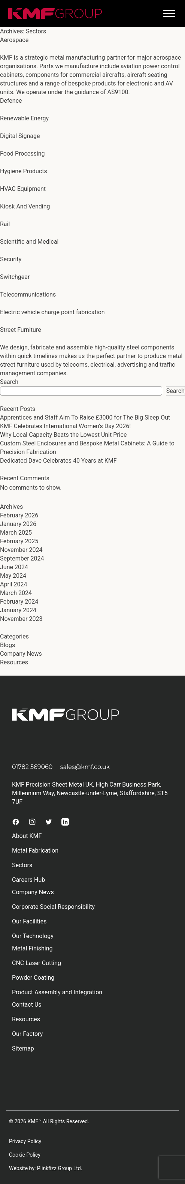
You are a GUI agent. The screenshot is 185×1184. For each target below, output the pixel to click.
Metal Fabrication (35, 850)
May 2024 (13, 575)
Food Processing (22, 153)
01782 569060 (32, 766)
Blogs (7, 645)
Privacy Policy (25, 1141)
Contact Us (27, 1004)
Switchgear (15, 276)
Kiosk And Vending (25, 206)
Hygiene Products (23, 171)
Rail (5, 224)
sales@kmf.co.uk (85, 766)
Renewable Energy (24, 118)
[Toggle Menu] (169, 13)
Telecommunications (28, 294)
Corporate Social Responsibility (53, 906)
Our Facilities (29, 921)
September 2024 (22, 558)
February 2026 (19, 515)
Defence (11, 100)
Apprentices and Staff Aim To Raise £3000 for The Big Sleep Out (85, 417)
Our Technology (33, 936)
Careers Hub (28, 879)
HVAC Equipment (23, 188)
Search (9, 381)
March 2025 (16, 532)
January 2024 (18, 610)
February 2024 (19, 601)
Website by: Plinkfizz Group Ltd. (45, 1168)
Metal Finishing (32, 948)
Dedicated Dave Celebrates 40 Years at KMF (58, 460)
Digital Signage (20, 135)
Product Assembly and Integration (57, 992)
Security (10, 259)
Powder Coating (33, 977)
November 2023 (21, 618)
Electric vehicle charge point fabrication (52, 312)
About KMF (27, 835)
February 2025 (19, 541)
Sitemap (23, 1048)
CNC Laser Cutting (36, 963)
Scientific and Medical (29, 241)
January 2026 (18, 524)
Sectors (22, 865)
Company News (21, 653)
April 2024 (13, 584)
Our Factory (27, 1033)
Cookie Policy (24, 1155)
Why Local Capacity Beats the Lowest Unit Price (63, 434)
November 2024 (21, 549)
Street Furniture (20, 329)
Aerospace (14, 39)
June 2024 (14, 567)
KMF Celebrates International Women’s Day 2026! (65, 426)
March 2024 (16, 592)
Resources (14, 662)
